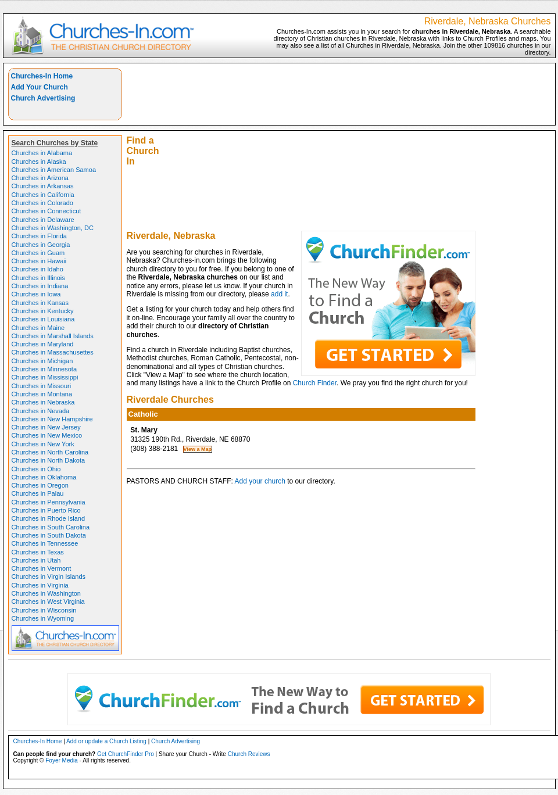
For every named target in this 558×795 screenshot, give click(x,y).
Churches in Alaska (39, 161)
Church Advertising (43, 98)
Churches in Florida (39, 235)
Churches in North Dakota (48, 460)
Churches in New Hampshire (52, 419)
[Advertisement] (360, 149)
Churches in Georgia (41, 244)
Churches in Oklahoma (44, 477)
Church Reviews (249, 754)
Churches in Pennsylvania (48, 502)
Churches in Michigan (42, 360)
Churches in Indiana (40, 285)
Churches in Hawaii (39, 260)
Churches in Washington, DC (53, 227)
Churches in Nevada (41, 410)
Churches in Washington (46, 593)
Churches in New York (43, 444)
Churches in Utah (36, 560)
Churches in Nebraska (43, 402)
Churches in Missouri (41, 385)
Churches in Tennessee (45, 543)
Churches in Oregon (40, 485)
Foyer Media (61, 760)
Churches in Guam (38, 252)
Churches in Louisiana (43, 319)
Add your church (260, 481)
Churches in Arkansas (43, 185)
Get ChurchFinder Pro (125, 754)
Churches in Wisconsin (44, 610)
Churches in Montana (42, 394)
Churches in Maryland (43, 344)
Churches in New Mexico (47, 435)
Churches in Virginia (40, 585)
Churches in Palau (38, 493)
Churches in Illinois (38, 277)
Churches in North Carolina (50, 452)
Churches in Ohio (36, 468)
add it (279, 294)
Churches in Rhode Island (48, 518)
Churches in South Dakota (49, 535)
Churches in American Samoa (54, 169)
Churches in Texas (38, 552)
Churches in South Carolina (51, 527)
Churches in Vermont (41, 568)
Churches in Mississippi (45, 377)
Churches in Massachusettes (53, 352)
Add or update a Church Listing (106, 741)
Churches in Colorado (42, 202)
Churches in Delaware (43, 219)
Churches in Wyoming (43, 618)
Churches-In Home (42, 76)
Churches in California (43, 194)
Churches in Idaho (37, 269)
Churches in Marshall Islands (53, 335)
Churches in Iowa (36, 294)
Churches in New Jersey (46, 427)
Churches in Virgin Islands (49, 576)
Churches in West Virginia (48, 601)
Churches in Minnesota (44, 369)
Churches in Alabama (42, 152)
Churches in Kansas (40, 302)
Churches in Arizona (40, 177)
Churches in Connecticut (46, 210)
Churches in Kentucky (43, 310)
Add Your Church (39, 87)
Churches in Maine (38, 327)
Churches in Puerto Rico (46, 510)
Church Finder (315, 383)
